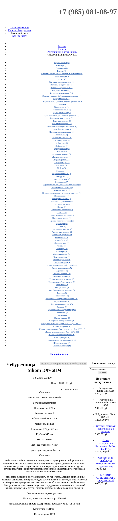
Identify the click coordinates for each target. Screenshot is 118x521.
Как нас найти (19, 36)
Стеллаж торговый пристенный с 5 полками (106, 429)
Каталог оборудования (19, 30)
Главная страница (19, 27)
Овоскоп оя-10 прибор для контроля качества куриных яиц (105, 461)
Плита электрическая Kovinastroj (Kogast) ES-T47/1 (105, 444)
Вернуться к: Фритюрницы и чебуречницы (63, 363)
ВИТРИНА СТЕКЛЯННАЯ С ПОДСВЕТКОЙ (105, 478)
